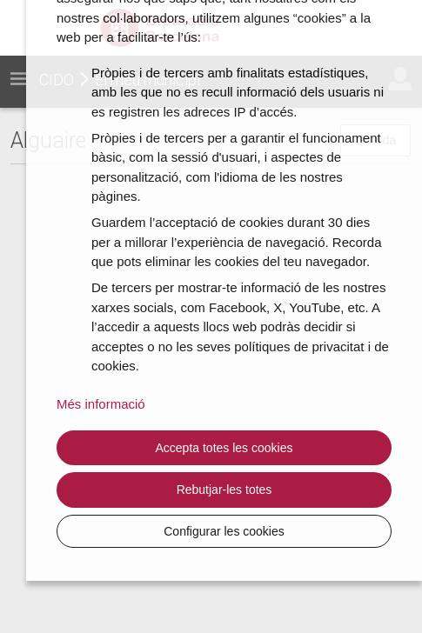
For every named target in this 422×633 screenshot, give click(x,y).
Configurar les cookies (224, 531)
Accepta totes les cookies (224, 448)
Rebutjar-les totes (224, 489)
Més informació (101, 403)
